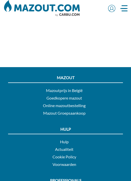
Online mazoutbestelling (64, 105)
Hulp (64, 141)
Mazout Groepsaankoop (64, 113)
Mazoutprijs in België (64, 90)
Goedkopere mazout (64, 98)
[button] (111, 8)
